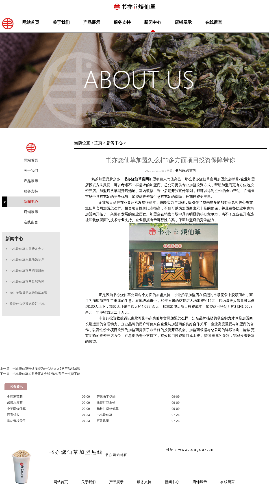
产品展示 (91, 22)
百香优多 (13, 415)
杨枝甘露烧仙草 (108, 408)
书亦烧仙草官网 (185, 170)
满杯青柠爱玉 (16, 421)
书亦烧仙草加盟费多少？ (27, 249)
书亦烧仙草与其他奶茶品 (27, 260)
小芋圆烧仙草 (16, 408)
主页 (98, 143)
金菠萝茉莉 (15, 396)
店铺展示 (183, 22)
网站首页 (30, 22)
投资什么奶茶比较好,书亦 (27, 304)
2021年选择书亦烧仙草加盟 (28, 293)
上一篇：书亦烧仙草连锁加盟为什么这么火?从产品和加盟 (40, 368)
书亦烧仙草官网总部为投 (27, 282)
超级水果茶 (15, 402)
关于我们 (61, 22)
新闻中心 (152, 22)
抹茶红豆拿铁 (106, 402)
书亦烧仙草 (104, 415)
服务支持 (122, 22)
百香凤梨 (103, 421)
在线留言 (213, 22)
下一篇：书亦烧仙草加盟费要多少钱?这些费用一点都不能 (40, 373)
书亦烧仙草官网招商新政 (27, 271)
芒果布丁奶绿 (106, 396)
